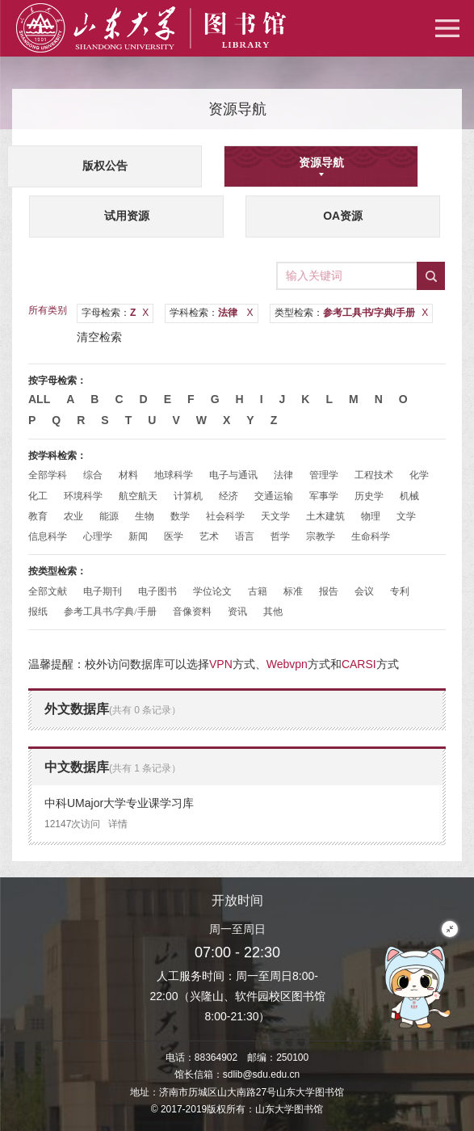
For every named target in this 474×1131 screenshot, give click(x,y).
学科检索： (211, 312)
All (39, 399)
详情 (118, 824)
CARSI (359, 664)
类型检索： (352, 312)
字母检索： (115, 312)
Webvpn (287, 664)
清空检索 (99, 336)
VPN (221, 664)
